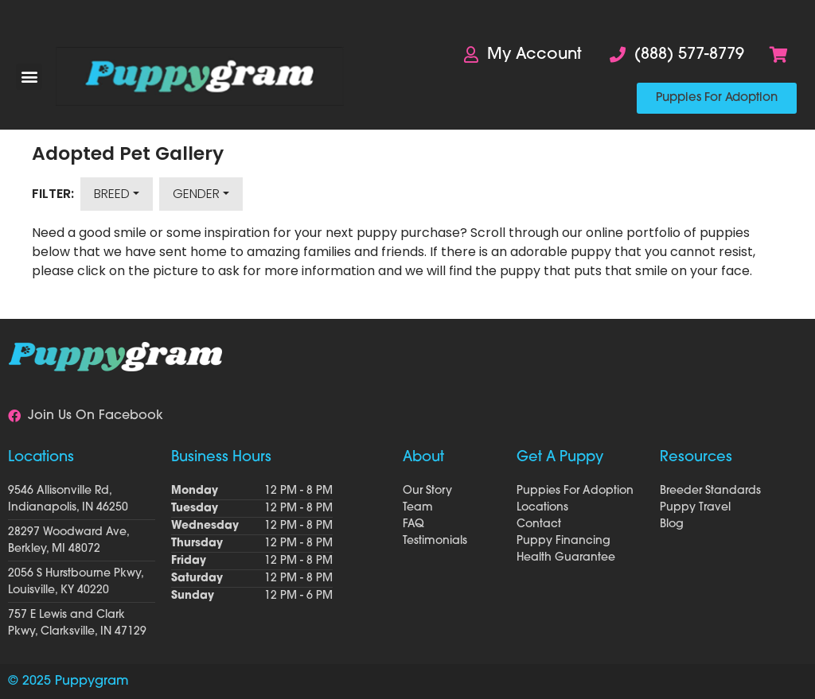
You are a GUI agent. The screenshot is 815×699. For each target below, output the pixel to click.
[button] (29, 77)
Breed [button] (112, 193)
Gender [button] (196, 193)
